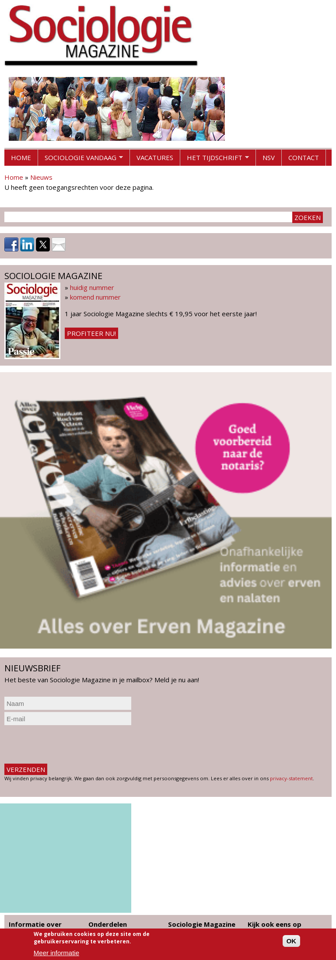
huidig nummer (92, 287)
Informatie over (35, 924)
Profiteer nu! (91, 333)
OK (292, 941)
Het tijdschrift (214, 159)
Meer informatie (56, 953)
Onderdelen (107, 924)
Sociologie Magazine (201, 924)
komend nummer (95, 297)
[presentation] (70, 744)
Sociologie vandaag (80, 159)
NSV (268, 157)
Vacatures (154, 157)
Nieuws (41, 177)
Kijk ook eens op (274, 924)
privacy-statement (291, 778)
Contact (303, 157)
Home (21, 157)
